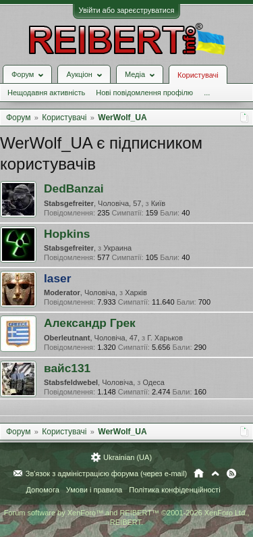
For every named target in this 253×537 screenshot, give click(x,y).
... (207, 92)
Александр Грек (90, 323)
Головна (199, 473)
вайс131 (67, 368)
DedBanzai (74, 188)
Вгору (215, 473)
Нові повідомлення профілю (144, 92)
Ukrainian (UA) (127, 457)
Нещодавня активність (46, 92)
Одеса (153, 382)
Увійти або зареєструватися (127, 10)
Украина (117, 248)
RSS (231, 473)
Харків (136, 292)
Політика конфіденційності (174, 490)
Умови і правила (94, 490)
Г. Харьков (165, 338)
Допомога (42, 490)
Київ (158, 203)
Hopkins (67, 233)
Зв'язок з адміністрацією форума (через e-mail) (107, 473)
